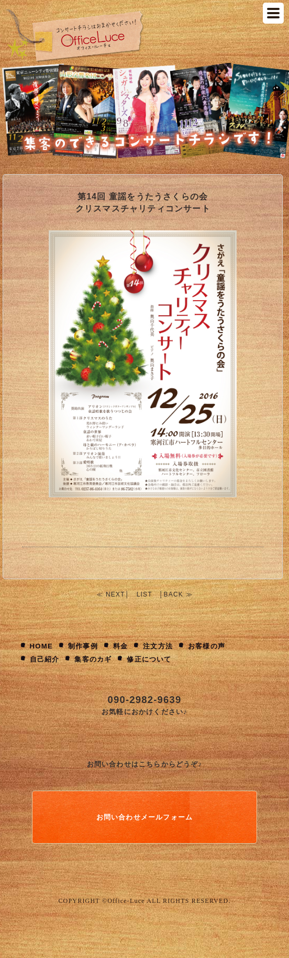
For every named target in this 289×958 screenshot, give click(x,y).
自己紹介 (45, 659)
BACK (173, 594)
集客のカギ (93, 659)
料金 (120, 646)
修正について (149, 659)
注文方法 (158, 646)
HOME (41, 646)
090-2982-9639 (145, 699)
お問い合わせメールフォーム (144, 817)
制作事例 (83, 646)
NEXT (115, 594)
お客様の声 (206, 646)
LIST (144, 594)
